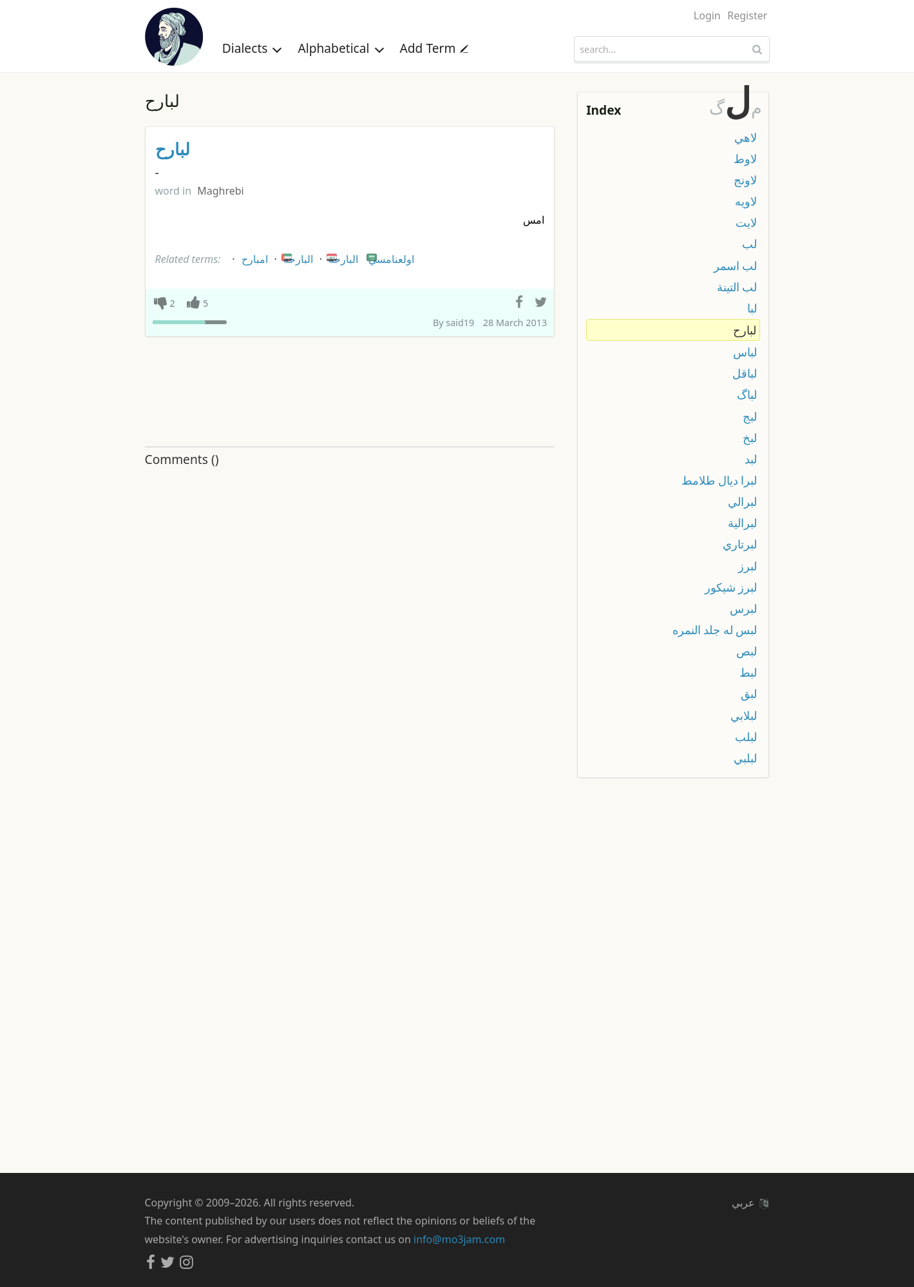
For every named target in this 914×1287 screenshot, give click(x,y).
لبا (752, 308)
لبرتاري (740, 544)
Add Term (434, 48)
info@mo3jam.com (459, 1239)
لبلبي (745, 758)
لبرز (747, 566)
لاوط (745, 158)
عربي (750, 1202)
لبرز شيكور (731, 587)
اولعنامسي (389, 256)
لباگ (747, 394)
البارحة (341, 256)
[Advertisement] (350, 392)
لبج (750, 416)
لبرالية (742, 522)
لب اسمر (735, 265)
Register (747, 15)
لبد (751, 459)
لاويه (746, 201)
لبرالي (742, 501)
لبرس (743, 608)
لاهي (745, 137)
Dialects (252, 48)
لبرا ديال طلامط (719, 480)
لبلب (746, 736)
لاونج (745, 180)
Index (603, 110)
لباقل (744, 373)
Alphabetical (341, 48)
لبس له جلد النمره (714, 629)
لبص (746, 651)
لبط (748, 672)
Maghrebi (220, 191)
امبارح (255, 259)
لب (749, 243)
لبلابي (743, 715)
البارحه (296, 256)
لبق (749, 693)
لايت (746, 222)
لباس (745, 352)
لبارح (172, 149)
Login (707, 15)
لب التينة (737, 287)
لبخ (750, 437)
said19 (460, 322)
